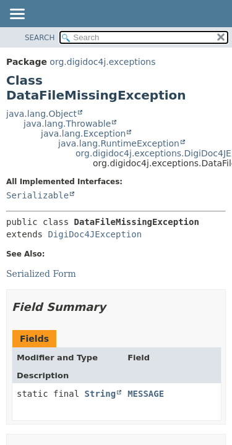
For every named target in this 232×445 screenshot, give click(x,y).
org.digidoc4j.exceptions (102, 62)
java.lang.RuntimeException (118, 143)
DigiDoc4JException (95, 234)
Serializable (37, 195)
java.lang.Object (41, 114)
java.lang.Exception (83, 133)
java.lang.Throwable (67, 124)
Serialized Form (41, 274)
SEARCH (40, 37)
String (100, 394)
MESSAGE (145, 394)
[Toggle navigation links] (16, 14)
